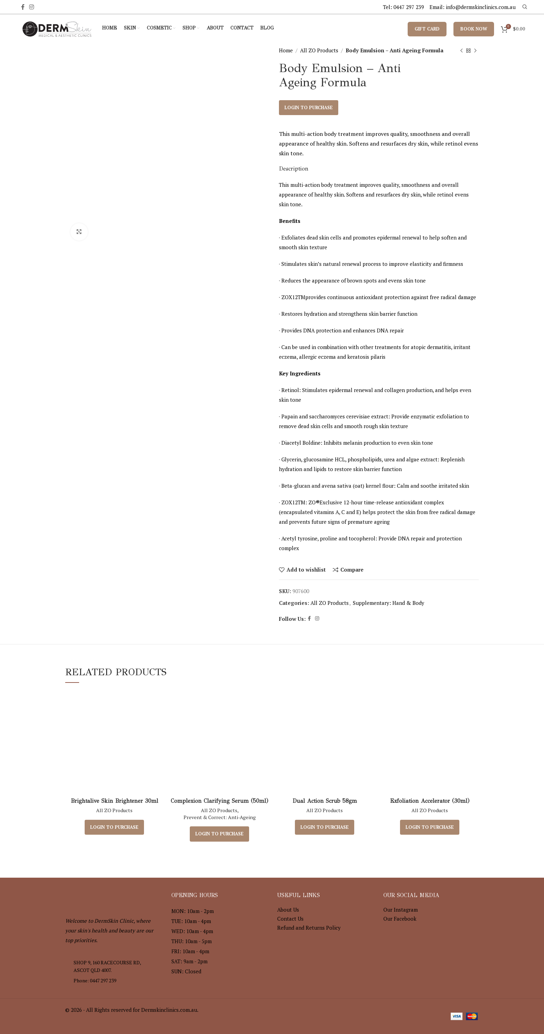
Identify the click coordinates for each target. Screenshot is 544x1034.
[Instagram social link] (31, 7)
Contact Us (290, 918)
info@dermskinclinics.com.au (481, 6)
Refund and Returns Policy (309, 927)
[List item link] (113, 980)
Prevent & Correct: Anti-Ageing (220, 817)
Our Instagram (400, 909)
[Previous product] (461, 50)
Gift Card (427, 29)
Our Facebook (399, 918)
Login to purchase (308, 107)
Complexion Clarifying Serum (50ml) (219, 801)
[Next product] (475, 50)
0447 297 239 (408, 6)
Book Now (473, 29)
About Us (288, 909)
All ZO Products (319, 50)
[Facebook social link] (23, 7)
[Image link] (103, 896)
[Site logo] (57, 28)
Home (286, 50)
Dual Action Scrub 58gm (324, 801)
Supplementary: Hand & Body (388, 602)
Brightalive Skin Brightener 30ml (114, 801)
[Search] (524, 7)
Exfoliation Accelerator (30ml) (429, 801)
